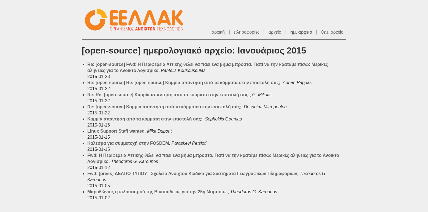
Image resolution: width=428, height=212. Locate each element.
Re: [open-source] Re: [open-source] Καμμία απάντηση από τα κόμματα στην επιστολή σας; (183, 82)
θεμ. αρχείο (332, 32)
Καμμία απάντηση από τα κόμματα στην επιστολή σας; (144, 119)
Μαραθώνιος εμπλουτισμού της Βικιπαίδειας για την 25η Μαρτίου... (157, 191)
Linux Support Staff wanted (116, 131)
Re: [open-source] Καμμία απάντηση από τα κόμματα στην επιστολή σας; (164, 106)
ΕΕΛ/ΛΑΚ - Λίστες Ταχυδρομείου (137, 20)
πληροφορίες (246, 32)
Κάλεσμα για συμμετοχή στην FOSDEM (128, 143)
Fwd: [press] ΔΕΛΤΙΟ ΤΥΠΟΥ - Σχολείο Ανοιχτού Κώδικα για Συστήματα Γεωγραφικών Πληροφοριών (192, 173)
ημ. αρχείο (301, 32)
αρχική (218, 32)
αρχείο (275, 32)
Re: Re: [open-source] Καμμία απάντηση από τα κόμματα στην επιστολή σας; (168, 94)
